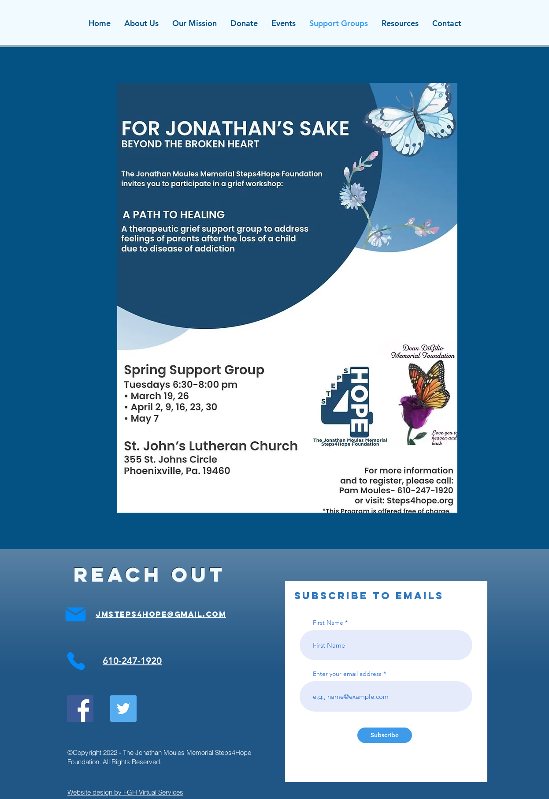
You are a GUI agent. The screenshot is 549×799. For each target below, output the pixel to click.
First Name (328, 622)
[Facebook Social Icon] (80, 708)
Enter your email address (347, 674)
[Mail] (75, 614)
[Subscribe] (384, 735)
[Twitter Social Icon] (123, 708)
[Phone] (76, 661)
